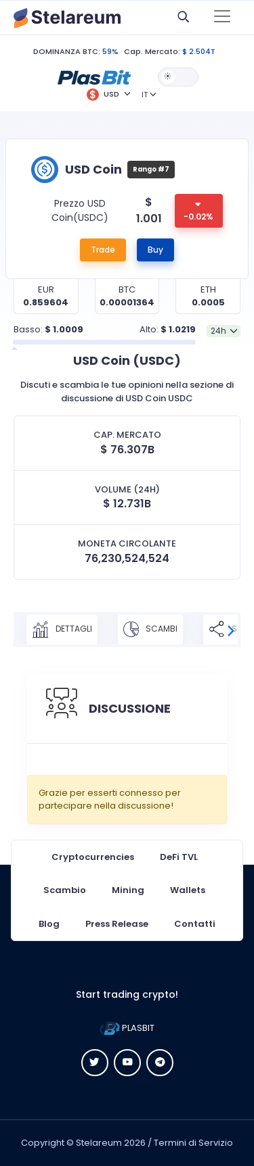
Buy (155, 249)
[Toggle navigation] (222, 17)
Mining (128, 890)
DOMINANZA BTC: (66, 51)
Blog (49, 923)
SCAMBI (150, 629)
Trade (103, 249)
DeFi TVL (179, 857)
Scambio (64, 890)
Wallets (187, 890)
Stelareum (99, 1142)
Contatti (194, 923)
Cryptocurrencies (92, 857)
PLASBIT (127, 1027)
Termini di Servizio (193, 1142)
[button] (94, 76)
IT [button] (145, 94)
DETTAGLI (62, 629)
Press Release (116, 923)
